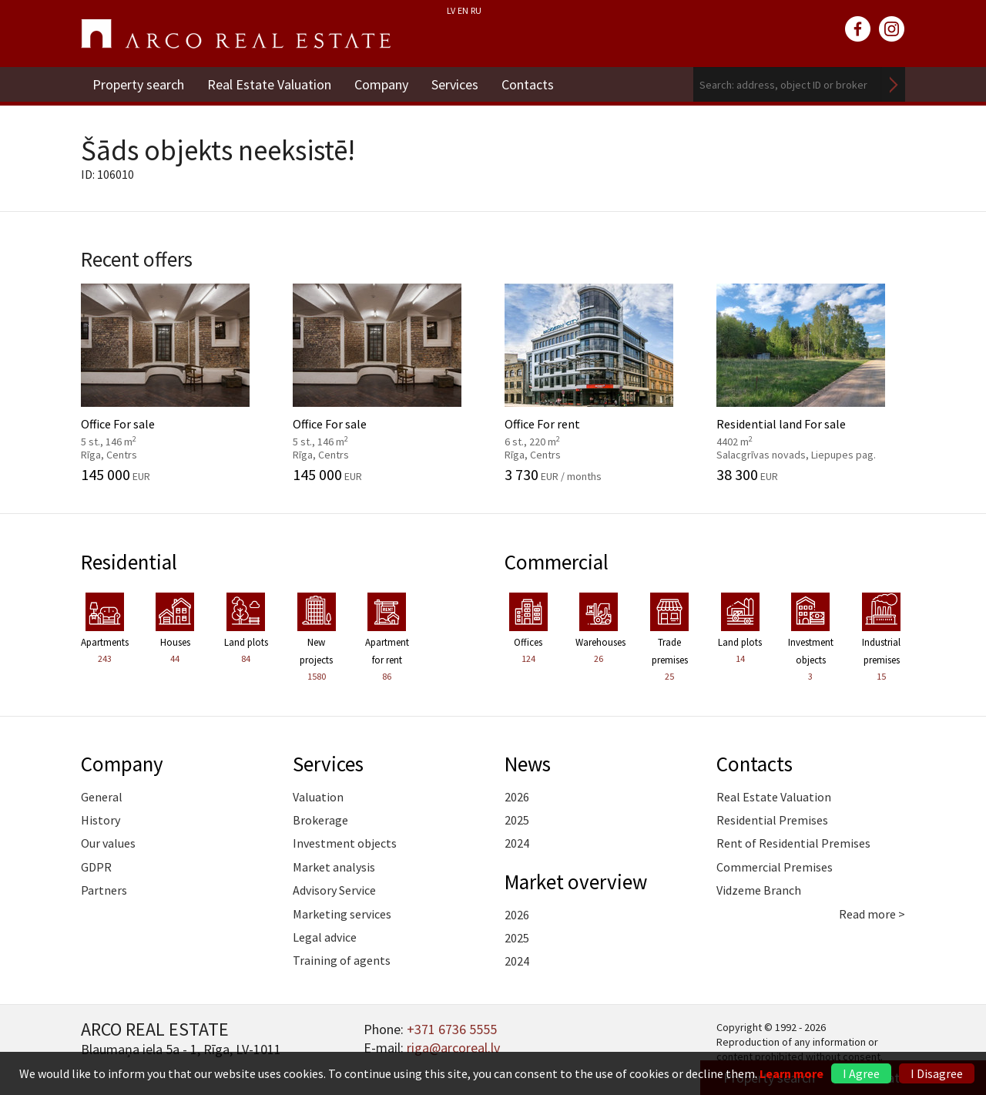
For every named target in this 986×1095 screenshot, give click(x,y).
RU (476, 10)
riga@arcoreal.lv (453, 1047)
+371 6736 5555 (452, 1029)
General (101, 796)
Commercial (557, 562)
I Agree (861, 1073)
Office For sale (175, 383)
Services (454, 84)
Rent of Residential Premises (793, 843)
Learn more (791, 1073)
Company (381, 84)
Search (893, 84)
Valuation (318, 796)
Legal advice (325, 937)
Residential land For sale (810, 383)
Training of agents (342, 960)
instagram (892, 29)
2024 (517, 843)
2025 (517, 820)
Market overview (576, 881)
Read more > (872, 914)
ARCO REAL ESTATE (236, 34)
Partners (104, 890)
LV (451, 10)
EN (463, 10)
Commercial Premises (774, 867)
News (528, 764)
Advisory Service (334, 890)
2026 (517, 796)
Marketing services (342, 914)
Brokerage (320, 820)
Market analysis (334, 867)
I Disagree (937, 1073)
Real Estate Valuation (269, 84)
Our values (108, 843)
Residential (129, 562)
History (100, 820)
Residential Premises (772, 820)
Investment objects (345, 843)
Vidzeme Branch (758, 890)
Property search (138, 84)
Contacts (527, 84)
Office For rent (599, 383)
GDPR (96, 867)
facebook (858, 29)
